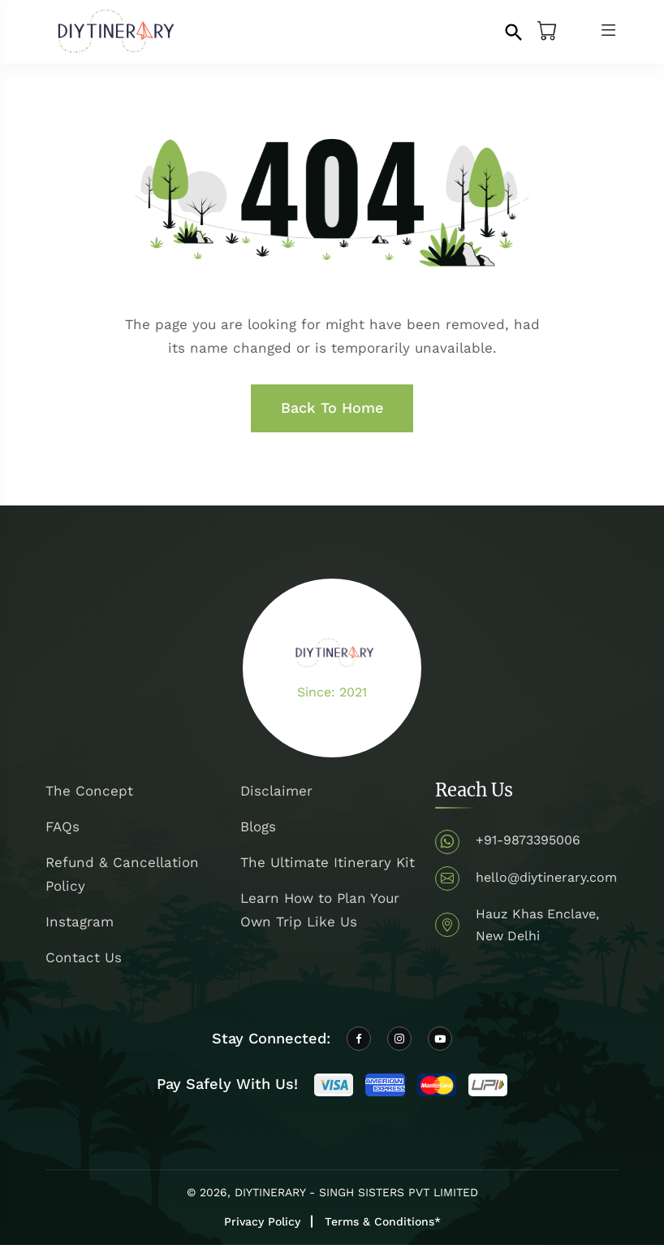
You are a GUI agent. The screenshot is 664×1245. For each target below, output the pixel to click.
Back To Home (332, 407)
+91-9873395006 (528, 840)
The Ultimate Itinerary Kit (327, 862)
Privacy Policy (262, 1221)
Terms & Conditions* (383, 1221)
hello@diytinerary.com (546, 877)
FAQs (62, 826)
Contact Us (83, 957)
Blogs (258, 826)
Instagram (79, 921)
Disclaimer (276, 791)
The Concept (89, 791)
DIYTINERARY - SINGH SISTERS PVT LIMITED (356, 1192)
